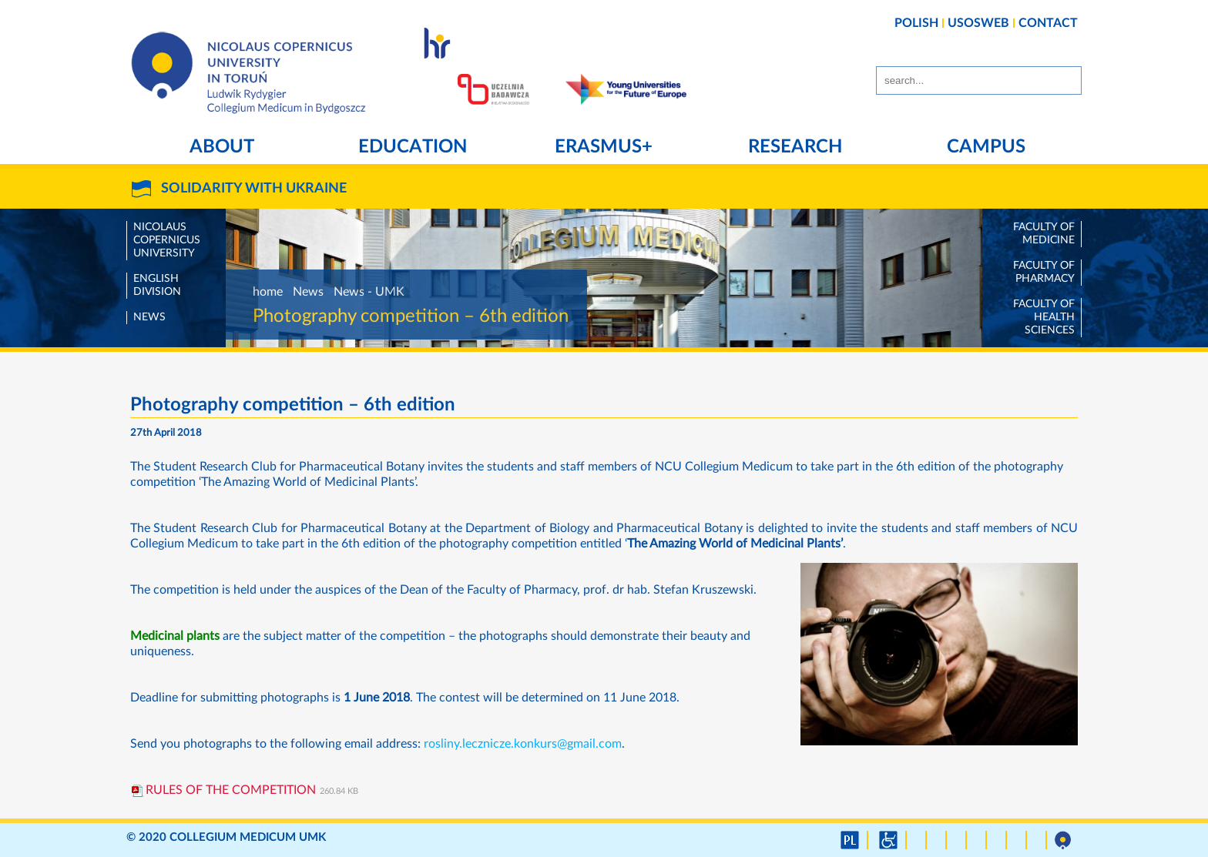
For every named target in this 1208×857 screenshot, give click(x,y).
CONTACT (1048, 23)
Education (412, 147)
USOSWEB (978, 23)
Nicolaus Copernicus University (166, 240)
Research (795, 147)
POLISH (916, 23)
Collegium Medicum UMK (247, 837)
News (149, 317)
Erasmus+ (604, 147)
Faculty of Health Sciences (1044, 317)
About (222, 147)
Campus (986, 147)
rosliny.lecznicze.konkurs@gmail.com (523, 744)
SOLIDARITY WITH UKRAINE (254, 189)
